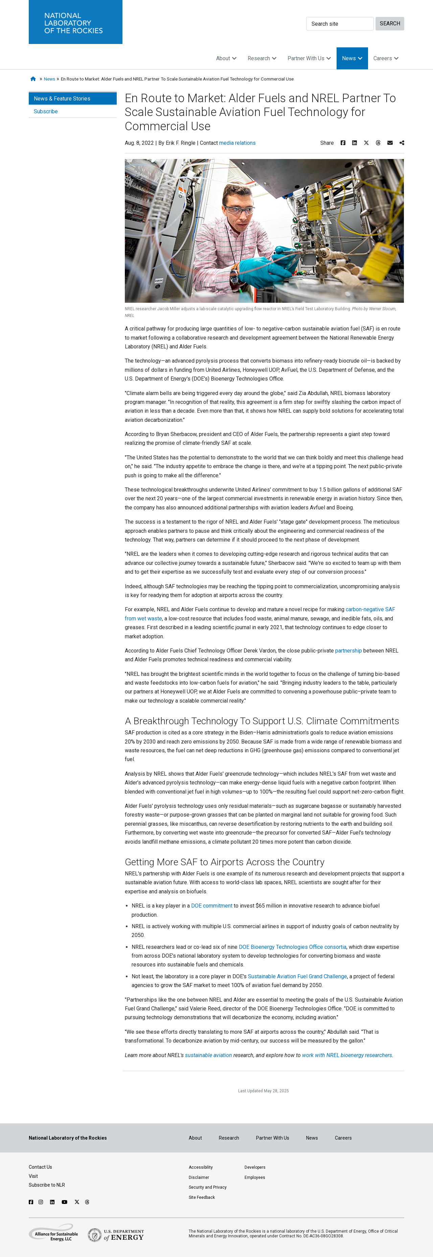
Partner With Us (309, 58)
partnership (348, 650)
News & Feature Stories (62, 98)
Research (262, 58)
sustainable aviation (208, 1055)
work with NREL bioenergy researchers (347, 1055)
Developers (255, 1167)
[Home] (34, 79)
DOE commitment (211, 905)
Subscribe (46, 111)
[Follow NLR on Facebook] (31, 1202)
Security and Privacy (208, 1187)
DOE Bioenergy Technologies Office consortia (292, 947)
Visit (33, 1176)
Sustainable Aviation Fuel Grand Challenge (297, 976)
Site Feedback (202, 1197)
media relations (237, 143)
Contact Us (40, 1167)
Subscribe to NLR (47, 1185)
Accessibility (201, 1167)
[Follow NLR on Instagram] (42, 1202)
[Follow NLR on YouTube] (65, 1202)
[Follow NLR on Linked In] (53, 1202)
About (226, 58)
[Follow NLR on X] (76, 1202)
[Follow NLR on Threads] (87, 1202)
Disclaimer (199, 1177)
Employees (255, 1177)
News (352, 58)
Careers (386, 58)
